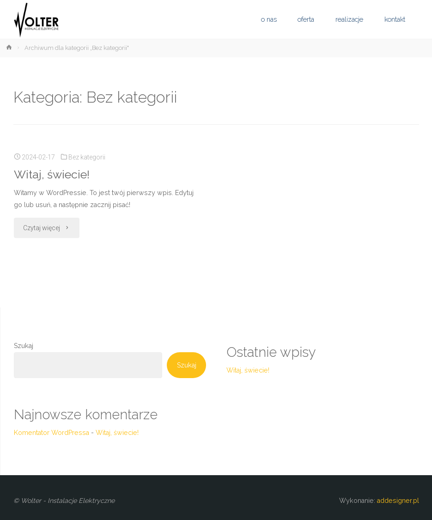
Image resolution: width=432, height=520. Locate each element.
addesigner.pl (397, 500)
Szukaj (23, 345)
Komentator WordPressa (51, 432)
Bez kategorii (86, 157)
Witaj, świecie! (52, 174)
